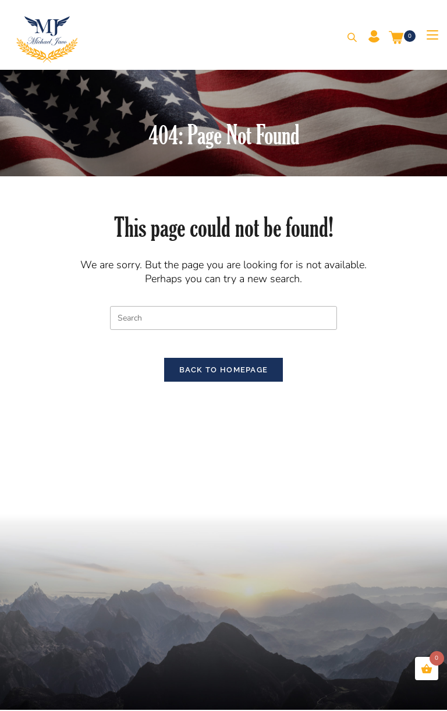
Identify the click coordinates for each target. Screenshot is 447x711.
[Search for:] (348, 38)
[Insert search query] (223, 318)
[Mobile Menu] (428, 35)
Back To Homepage (223, 377)
